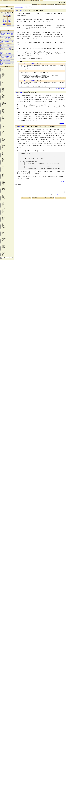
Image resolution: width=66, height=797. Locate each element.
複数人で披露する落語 (4, 45)
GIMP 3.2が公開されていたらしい (7, 56)
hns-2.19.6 (54, 195)
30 (3, 24)
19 (6, 21)
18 (5, 21)
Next (10, 15)
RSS (38, 4)
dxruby (20, 10)
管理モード (24, 199)
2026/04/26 (12, 46)
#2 (16, 92)
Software (19, 0)
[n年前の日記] (27, 7)
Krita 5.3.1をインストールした (6, 48)
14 (9, 20)
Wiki (27, 0)
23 (3, 22)
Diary (41, 0)
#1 (16, 10)
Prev (4, 15)
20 (8, 21)
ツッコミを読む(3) (54, 88)
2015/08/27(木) (19, 7)
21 (9, 21)
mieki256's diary (62, 2)
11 (5, 20)
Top (1, 0)
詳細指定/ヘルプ (62, 190)
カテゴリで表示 (10, 25)
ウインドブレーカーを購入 (5, 53)
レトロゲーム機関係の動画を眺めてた (7, 64)
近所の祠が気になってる (5, 60)
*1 (18, 58)
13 (8, 20)
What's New (5, 0)
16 (3, 21)
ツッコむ (62, 88)
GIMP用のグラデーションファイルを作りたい (6, 42)
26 (6, 22)
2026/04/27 (12, 44)
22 (10, 21)
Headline (29, 199)
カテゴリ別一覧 (51, 4)
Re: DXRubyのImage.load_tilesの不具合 (27, 63)
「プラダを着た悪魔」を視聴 (6, 57)
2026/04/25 (12, 49)
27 (8, 22)
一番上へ (63, 199)
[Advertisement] (61, 205)
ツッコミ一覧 (58, 4)
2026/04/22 (12, 61)
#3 (16, 126)
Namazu (44, 190)
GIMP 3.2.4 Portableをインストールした (6, 51)
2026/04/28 (12, 40)
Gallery (23, 0)
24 (4, 22)
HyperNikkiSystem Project (61, 195)
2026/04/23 (12, 59)
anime (19, 126)
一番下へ (63, 4)
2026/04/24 (12, 55)
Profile (10, 0)
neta (23, 126)
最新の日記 (34, 4)
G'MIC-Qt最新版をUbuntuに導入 (6, 33)
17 (4, 21)
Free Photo (37, 0)
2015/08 (6, 15)
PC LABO (15, 0)
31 (4, 24)
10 (4, 20)
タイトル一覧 (43, 4)
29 (10, 22)
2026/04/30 (12, 32)
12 (6, 20)
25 (5, 22)
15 (10, 20)
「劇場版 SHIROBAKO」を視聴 (6, 34)
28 (9, 22)
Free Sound (32, 0)
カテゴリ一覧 (7, 66)
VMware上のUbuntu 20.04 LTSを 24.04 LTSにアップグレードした (6, 38)
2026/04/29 (12, 36)
